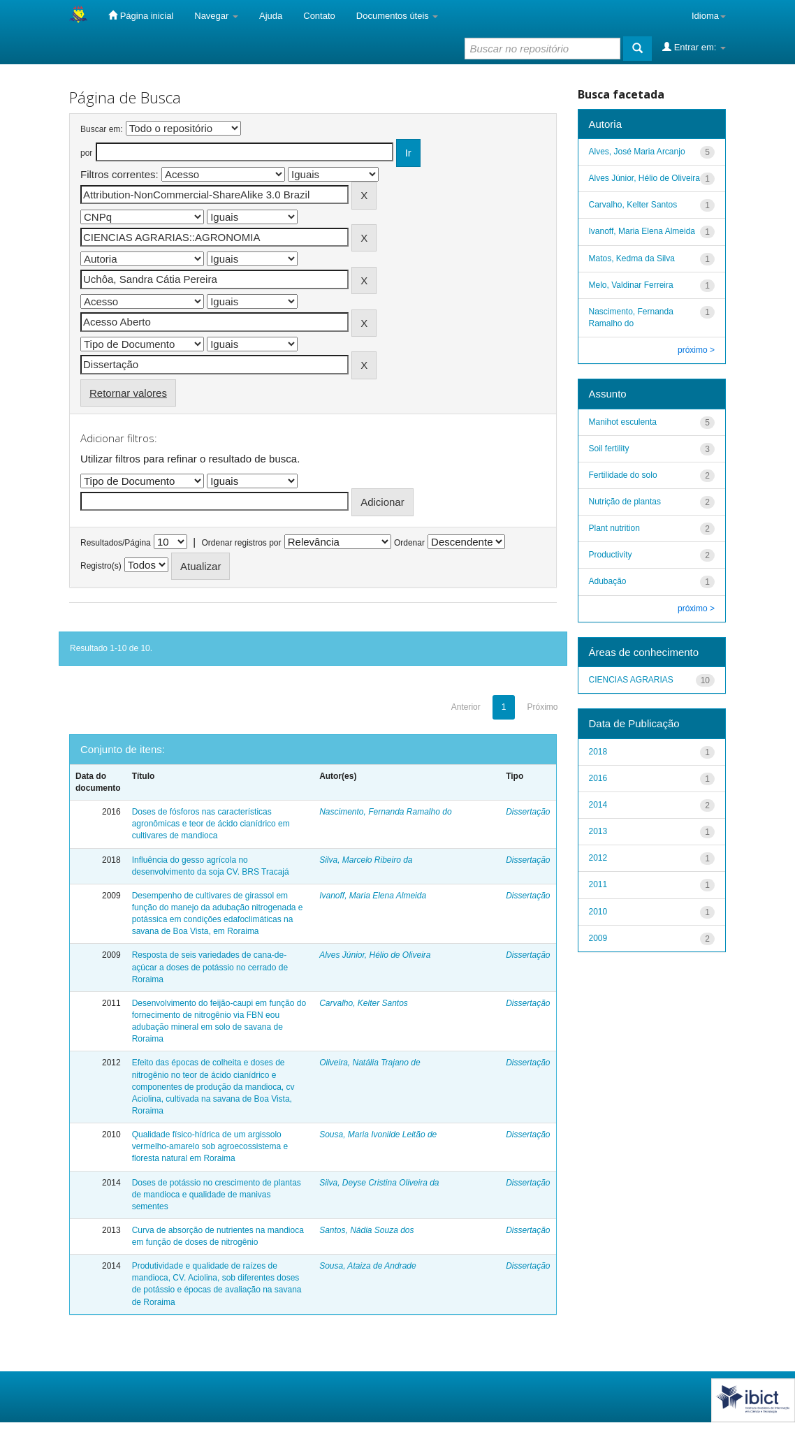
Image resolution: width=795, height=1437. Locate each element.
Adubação (608, 581)
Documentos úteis (397, 15)
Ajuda (270, 15)
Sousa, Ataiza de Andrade (367, 1266)
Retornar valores (128, 393)
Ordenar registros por (241, 543)
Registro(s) (101, 566)
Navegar (216, 15)
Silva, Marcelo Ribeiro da (365, 860)
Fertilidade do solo (623, 475)
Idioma (709, 15)
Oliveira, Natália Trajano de (370, 1062)
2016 (598, 778)
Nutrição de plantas (625, 501)
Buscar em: (101, 129)
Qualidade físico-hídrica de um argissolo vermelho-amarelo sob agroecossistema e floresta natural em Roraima (210, 1146)
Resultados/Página (115, 543)
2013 (598, 831)
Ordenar (409, 543)
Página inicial (140, 15)
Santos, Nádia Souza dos (366, 1230)
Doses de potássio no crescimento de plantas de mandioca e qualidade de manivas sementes (216, 1194)
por (86, 153)
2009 (598, 938)
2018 (598, 752)
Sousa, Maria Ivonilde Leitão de (378, 1134)
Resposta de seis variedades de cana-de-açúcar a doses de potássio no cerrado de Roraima (210, 967)
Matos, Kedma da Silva (632, 258)
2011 (598, 884)
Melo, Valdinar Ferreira (631, 285)
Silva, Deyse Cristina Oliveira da (379, 1183)
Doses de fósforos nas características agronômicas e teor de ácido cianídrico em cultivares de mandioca (211, 823)
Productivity (610, 555)
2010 (598, 912)
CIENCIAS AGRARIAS (631, 680)
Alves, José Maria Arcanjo (637, 151)
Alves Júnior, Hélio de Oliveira (374, 955)
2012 (598, 858)
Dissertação (528, 812)
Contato (319, 15)
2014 (598, 805)
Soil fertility (609, 448)
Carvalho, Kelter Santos (363, 1003)
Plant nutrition (614, 528)
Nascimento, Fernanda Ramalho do (385, 812)
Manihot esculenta (623, 422)
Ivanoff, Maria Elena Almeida (372, 895)
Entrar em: (694, 46)
